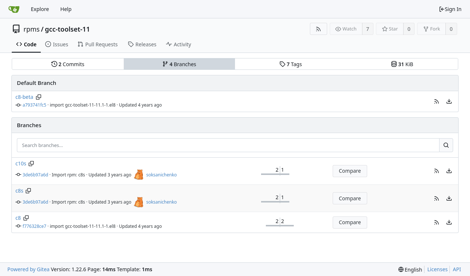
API (457, 269)
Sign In (450, 9)
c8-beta (24, 96)
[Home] (14, 9)
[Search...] (446, 145)
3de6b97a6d (35, 175)
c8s (19, 190)
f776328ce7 (35, 226)
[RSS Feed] (318, 29)
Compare (350, 170)
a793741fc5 (35, 105)
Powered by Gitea (28, 269)
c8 (18, 217)
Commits (67, 64)
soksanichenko (161, 175)
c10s (20, 163)
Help (66, 9)
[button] (436, 101)
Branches (179, 64)
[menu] (449, 101)
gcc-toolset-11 (67, 29)
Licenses (437, 269)
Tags (290, 64)
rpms (32, 29)
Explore (40, 9)
